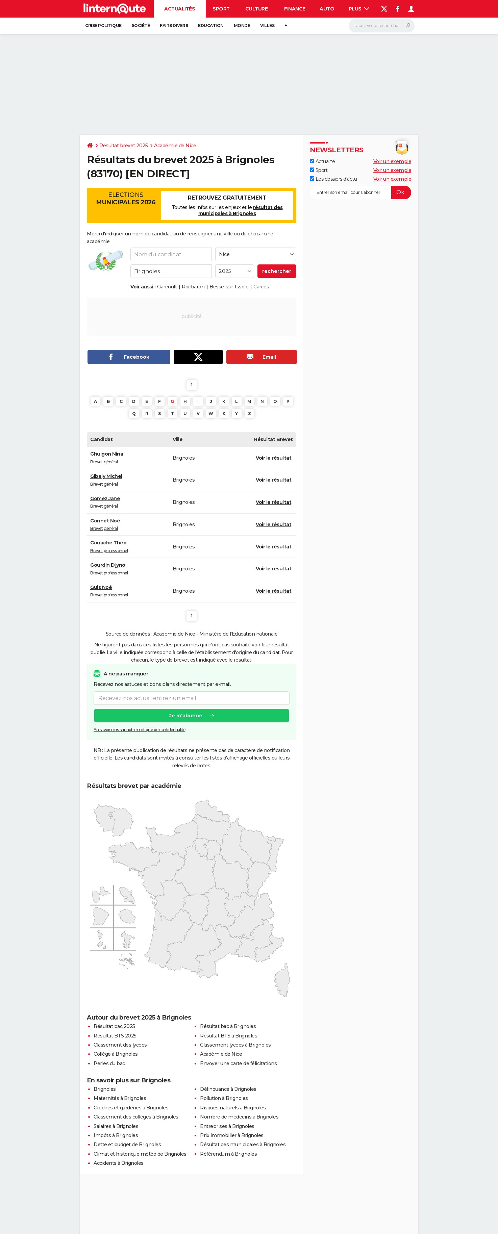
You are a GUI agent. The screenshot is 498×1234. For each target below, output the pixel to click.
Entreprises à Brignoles (227, 1126)
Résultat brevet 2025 (123, 146)
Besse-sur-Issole (228, 287)
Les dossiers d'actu (333, 179)
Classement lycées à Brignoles (235, 1045)
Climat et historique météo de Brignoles (140, 1154)
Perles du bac (109, 1063)
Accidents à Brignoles (119, 1163)
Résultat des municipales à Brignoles (242, 1144)
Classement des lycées (120, 1045)
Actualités (179, 9)
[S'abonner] (360, 192)
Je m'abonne (185, 716)
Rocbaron (193, 287)
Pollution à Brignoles (224, 1098)
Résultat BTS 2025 (115, 1036)
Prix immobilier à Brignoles (232, 1135)
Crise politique (103, 25)
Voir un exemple (392, 161)
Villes (267, 25)
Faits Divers (174, 25)
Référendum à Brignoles (228, 1154)
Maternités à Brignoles (120, 1098)
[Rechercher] (382, 25)
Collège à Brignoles (116, 1054)
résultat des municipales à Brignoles (240, 210)
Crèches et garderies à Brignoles (131, 1108)
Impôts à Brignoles (116, 1135)
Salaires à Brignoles (116, 1126)
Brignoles (105, 1089)
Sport (221, 9)
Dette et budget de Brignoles (127, 1144)
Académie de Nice (175, 146)
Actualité (322, 161)
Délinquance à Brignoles (228, 1089)
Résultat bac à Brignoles (228, 1026)
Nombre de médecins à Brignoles (239, 1117)
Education (211, 25)
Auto (327, 9)
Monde (242, 25)
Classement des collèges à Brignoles (136, 1117)
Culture (256, 9)
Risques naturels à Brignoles (233, 1108)
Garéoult (167, 287)
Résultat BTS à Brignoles (228, 1036)
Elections (126, 198)
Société (141, 25)
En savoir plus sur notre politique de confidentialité (139, 729)
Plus (359, 9)
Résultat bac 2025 (114, 1026)
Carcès (261, 287)
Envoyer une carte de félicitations (238, 1063)
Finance (294, 9)
